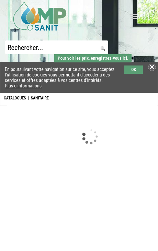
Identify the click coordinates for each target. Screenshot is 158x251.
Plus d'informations (23, 85)
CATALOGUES (15, 98)
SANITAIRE (40, 98)
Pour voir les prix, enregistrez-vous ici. (93, 58)
